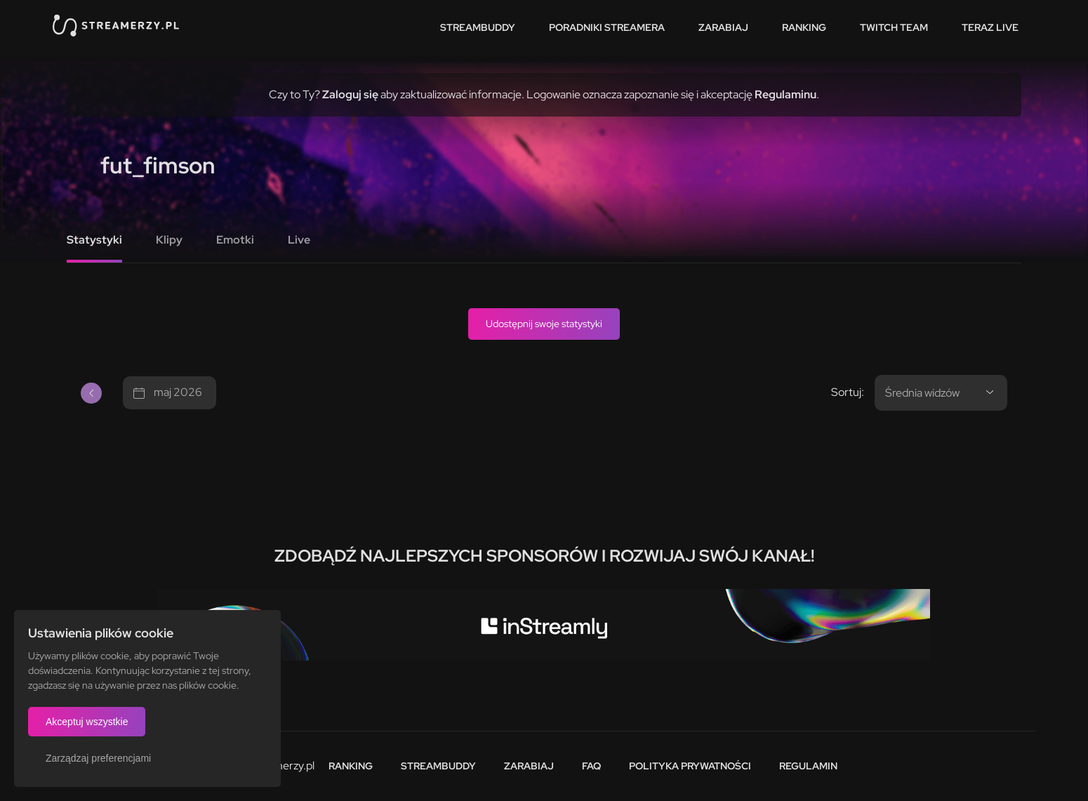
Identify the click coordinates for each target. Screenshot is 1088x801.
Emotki (235, 239)
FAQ (591, 766)
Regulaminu (785, 94)
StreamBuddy (477, 27)
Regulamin (808, 766)
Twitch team (894, 27)
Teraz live (990, 27)
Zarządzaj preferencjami (98, 758)
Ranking (804, 27)
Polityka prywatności (690, 766)
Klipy (169, 239)
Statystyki (94, 239)
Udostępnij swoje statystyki (544, 323)
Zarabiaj (723, 27)
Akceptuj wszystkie (87, 721)
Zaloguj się (350, 94)
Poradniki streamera (607, 27)
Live (299, 239)
